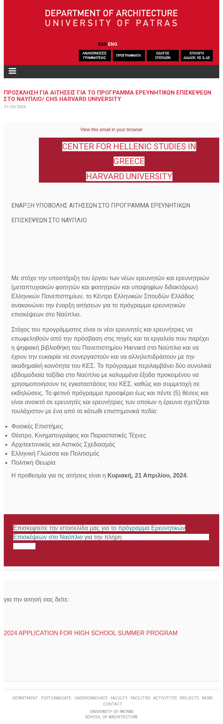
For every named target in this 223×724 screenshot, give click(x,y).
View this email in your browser (111, 129)
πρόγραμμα (133, 528)
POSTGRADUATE (56, 698)
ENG (112, 44)
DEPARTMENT (25, 698)
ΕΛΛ (102, 44)
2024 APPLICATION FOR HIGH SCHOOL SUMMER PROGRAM (91, 633)
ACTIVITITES (165, 698)
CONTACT (112, 704)
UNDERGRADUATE (91, 698)
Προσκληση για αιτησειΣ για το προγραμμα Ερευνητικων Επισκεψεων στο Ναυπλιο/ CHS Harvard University (107, 95)
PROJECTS (189, 698)
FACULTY (119, 698)
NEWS (207, 698)
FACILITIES (140, 698)
